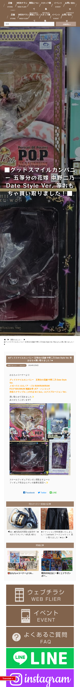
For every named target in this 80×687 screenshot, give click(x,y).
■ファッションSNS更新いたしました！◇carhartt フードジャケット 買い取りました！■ (57, 535)
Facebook (29, 493)
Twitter (42, 493)
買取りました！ (12, 365)
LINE (53, 493)
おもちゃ (22, 365)
